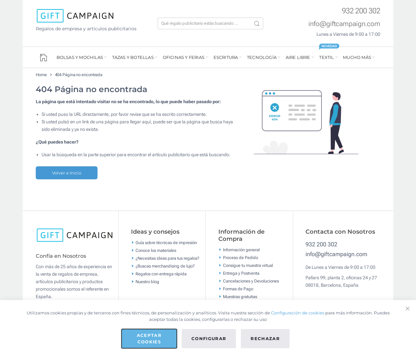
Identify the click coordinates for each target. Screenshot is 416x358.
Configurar (209, 338)
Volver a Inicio (66, 172)
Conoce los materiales (156, 250)
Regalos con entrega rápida (161, 273)
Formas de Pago (238, 288)
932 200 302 (361, 11)
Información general (241, 249)
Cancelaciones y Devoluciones (251, 281)
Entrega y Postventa (241, 273)
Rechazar (265, 338)
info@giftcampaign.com (344, 24)
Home (41, 74)
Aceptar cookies (149, 338)
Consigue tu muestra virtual (248, 265)
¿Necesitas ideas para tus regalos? (167, 258)
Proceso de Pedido (240, 257)
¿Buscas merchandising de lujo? (165, 266)
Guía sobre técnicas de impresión (166, 242)
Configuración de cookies (297, 312)
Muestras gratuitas (240, 296)
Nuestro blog (147, 281)
